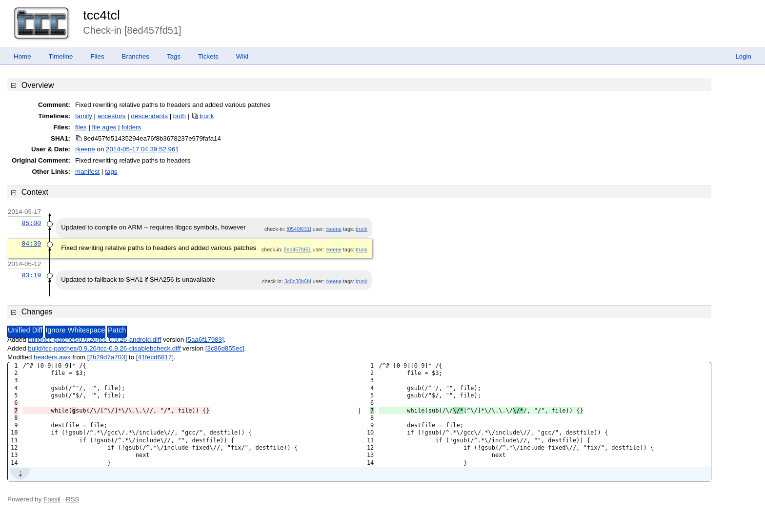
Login (743, 56)
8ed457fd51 (297, 249)
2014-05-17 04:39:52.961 (142, 149)
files (81, 127)
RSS (72, 499)
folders (131, 127)
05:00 (31, 223)
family (83, 116)
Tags (174, 56)
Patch (117, 330)
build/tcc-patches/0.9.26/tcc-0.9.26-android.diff (94, 339)
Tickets (208, 56)
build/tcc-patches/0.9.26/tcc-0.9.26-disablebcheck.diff (104, 348)
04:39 (31, 243)
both (179, 116)
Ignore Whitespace (75, 330)
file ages (104, 127)
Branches (135, 56)
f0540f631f (298, 229)
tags (111, 171)
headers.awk (52, 357)
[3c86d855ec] (224, 348)
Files (97, 56)
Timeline (61, 56)
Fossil (51, 499)
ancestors (112, 116)
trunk (207, 116)
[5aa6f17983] (205, 339)
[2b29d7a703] (107, 357)
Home (22, 56)
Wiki (242, 56)
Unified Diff (25, 330)
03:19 (31, 275)
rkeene (85, 149)
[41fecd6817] (155, 357)
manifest (87, 171)
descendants (149, 116)
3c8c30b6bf (297, 281)
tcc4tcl (101, 15)
